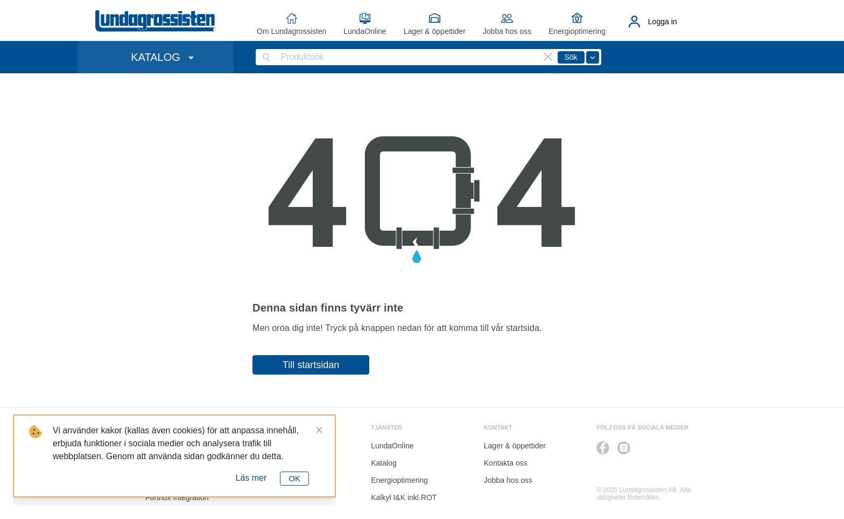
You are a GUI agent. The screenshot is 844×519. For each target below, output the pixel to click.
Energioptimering (577, 31)
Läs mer (251, 477)
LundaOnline (364, 31)
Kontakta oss (506, 463)
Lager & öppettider (435, 31)
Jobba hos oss (507, 31)
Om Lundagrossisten (291, 31)
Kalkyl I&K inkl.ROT (404, 497)
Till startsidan (311, 364)
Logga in (662, 21)
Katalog (383, 463)
